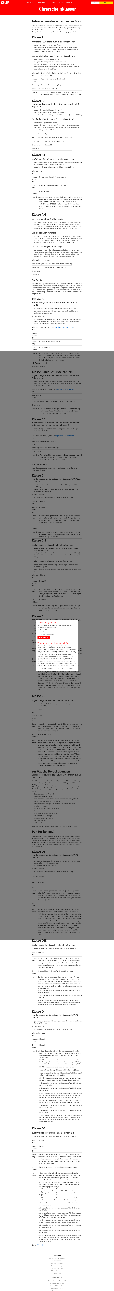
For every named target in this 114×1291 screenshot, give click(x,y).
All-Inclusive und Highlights (57, 1258)
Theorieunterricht (57, 1260)
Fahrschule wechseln (57, 1270)
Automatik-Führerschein (57, 1285)
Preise (61, 3)
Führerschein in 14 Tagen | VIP (57, 1280)
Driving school (57, 1273)
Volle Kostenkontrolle (57, 1263)
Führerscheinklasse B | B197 (57, 1283)
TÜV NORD (40, 1245)
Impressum (70, 668)
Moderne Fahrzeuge (57, 1265)
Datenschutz (60, 668)
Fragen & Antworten (106, 2)
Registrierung (95, 2)
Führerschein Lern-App (57, 1268)
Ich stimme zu (43, 637)
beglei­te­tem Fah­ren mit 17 (64, 327)
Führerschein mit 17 (57, 1288)
